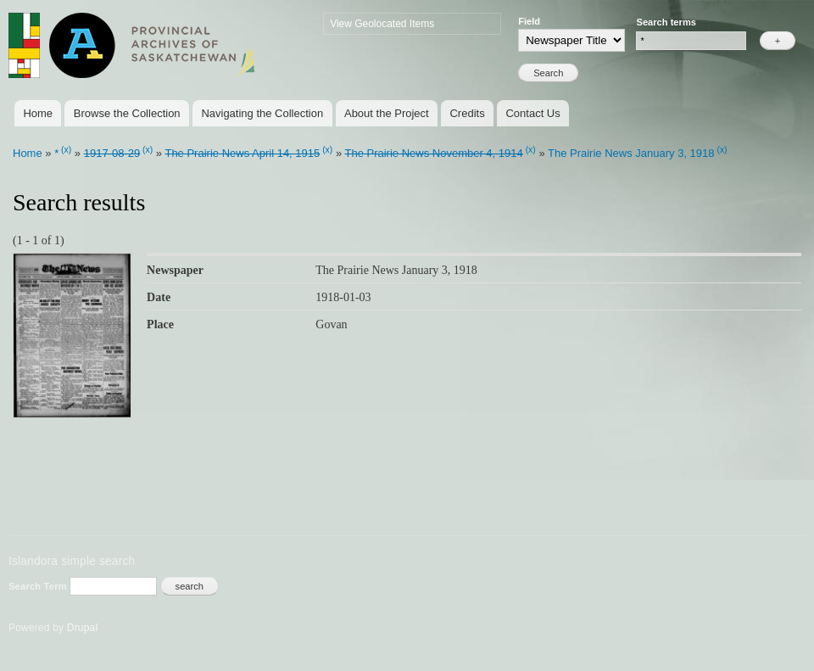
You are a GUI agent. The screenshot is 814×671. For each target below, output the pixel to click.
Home (38, 113)
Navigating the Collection (262, 113)
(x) (66, 149)
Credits (466, 113)
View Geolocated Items (382, 24)
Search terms (666, 22)
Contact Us (532, 113)
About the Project (386, 113)
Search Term (39, 586)
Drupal (82, 628)
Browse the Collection (127, 113)
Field (529, 21)
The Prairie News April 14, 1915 (242, 153)
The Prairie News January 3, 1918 (631, 153)
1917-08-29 (112, 153)
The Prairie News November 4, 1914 (433, 153)
